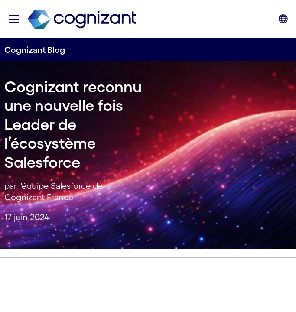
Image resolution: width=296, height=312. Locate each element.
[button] (14, 19)
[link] (82, 19)
